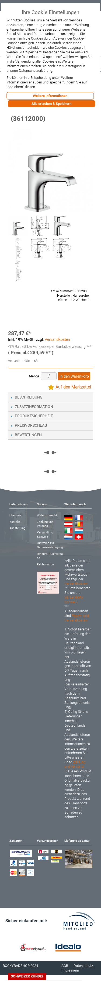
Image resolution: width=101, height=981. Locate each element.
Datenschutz (83, 966)
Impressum (70, 970)
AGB (64, 966)
